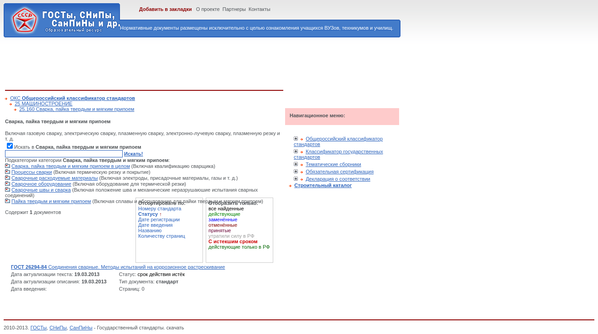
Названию (149, 230)
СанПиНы (80, 327)
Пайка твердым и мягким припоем (51, 201)
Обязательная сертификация (340, 171)
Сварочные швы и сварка (41, 190)
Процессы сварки (31, 172)
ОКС (72, 98)
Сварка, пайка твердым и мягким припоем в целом (70, 166)
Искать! (133, 154)
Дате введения (155, 225)
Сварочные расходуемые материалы (54, 178)
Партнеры (234, 9)
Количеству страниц (161, 236)
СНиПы (58, 327)
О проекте (208, 9)
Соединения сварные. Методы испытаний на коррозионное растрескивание (118, 267)
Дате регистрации (159, 219)
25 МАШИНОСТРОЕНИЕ (44, 103)
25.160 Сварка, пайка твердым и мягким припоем (76, 109)
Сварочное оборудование (41, 184)
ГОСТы (39, 327)
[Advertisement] (171, 62)
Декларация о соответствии (338, 179)
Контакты (259, 9)
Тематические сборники (333, 164)
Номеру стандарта (159, 208)
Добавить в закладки (165, 9)
